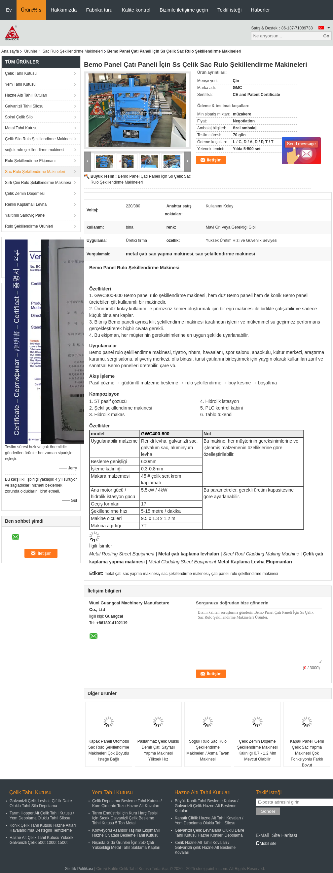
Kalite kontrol (136, 10)
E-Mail (262, 835)
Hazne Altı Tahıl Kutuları (26, 95)
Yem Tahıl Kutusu (20, 84)
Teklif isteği (229, 10)
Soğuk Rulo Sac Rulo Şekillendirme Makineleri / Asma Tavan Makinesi (207, 750)
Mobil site (266, 843)
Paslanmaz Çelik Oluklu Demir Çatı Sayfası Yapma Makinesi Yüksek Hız (158, 750)
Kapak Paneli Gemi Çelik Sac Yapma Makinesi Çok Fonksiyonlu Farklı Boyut (307, 753)
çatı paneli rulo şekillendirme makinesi (244, 573)
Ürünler (30, 51)
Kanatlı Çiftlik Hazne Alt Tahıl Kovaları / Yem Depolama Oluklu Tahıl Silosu (209, 820)
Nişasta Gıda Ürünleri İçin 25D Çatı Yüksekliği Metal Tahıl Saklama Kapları (126, 845)
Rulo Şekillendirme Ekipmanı (30, 160)
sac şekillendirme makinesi (185, 573)
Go (326, 35)
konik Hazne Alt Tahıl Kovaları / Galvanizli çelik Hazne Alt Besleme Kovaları (205, 847)
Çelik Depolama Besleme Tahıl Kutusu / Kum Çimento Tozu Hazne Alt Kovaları (127, 803)
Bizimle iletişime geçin (184, 10)
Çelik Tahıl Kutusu (21, 73)
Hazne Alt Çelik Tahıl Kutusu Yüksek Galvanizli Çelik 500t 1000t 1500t (41, 840)
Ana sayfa (10, 51)
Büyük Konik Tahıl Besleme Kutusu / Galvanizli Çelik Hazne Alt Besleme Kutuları (207, 806)
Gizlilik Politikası (79, 868)
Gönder (268, 811)
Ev (9, 10)
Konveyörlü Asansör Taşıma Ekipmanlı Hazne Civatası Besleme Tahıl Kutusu (126, 833)
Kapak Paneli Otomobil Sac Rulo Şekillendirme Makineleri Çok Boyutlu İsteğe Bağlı (108, 750)
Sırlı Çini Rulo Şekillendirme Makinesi (38, 182)
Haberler (260, 10)
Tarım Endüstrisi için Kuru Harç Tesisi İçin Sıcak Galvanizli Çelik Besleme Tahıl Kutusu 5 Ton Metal (125, 818)
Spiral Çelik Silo (19, 117)
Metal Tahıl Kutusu (21, 128)
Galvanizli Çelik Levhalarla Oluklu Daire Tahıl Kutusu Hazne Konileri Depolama (209, 833)
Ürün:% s (31, 10)
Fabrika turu (99, 10)
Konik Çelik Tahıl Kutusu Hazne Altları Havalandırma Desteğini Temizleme (43, 828)
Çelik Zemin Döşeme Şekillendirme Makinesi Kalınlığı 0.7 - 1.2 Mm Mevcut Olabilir (257, 750)
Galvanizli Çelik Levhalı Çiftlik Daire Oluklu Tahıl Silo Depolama (41, 803)
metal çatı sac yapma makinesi (131, 573)
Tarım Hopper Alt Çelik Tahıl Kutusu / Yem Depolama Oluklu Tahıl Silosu (42, 815)
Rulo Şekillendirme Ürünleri (29, 226)
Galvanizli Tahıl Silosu (24, 106)
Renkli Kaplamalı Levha (26, 204)
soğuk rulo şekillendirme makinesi (34, 150)
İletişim (214, 159)
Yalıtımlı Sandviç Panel (25, 215)
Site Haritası (284, 835)
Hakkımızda (64, 10)
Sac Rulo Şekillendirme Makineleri (73, 51)
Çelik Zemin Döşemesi (25, 193)
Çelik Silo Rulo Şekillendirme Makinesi (38, 139)
